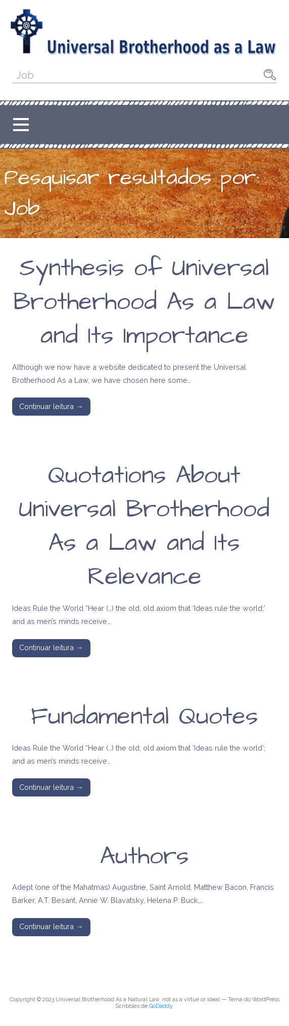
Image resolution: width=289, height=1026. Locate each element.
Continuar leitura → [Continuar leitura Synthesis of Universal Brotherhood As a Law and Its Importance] (51, 406)
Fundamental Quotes (144, 716)
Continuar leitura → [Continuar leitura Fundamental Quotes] (51, 787)
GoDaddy (161, 1006)
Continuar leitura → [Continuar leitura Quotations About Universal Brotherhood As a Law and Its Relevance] (51, 647)
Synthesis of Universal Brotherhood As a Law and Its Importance (144, 302)
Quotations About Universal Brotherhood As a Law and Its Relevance (144, 526)
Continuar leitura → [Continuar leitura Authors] (51, 926)
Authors (144, 856)
